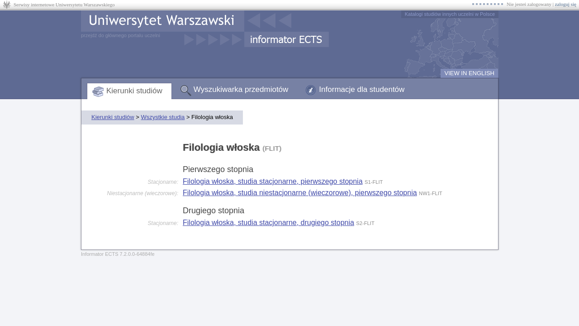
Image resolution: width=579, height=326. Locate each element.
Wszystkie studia (163, 117)
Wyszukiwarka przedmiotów (241, 89)
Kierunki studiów (134, 90)
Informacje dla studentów (361, 89)
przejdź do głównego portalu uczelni (120, 35)
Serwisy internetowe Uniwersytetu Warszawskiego (64, 4)
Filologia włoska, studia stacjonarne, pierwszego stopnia (273, 181)
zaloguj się (565, 4)
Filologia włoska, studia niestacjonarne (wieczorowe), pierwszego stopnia (300, 193)
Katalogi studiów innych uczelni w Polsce (450, 14)
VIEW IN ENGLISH (469, 73)
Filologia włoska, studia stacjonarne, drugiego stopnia (268, 222)
